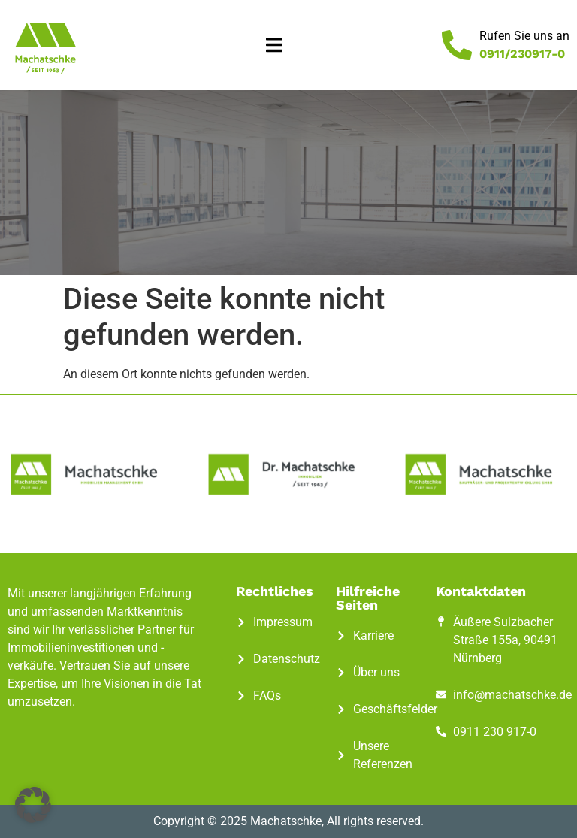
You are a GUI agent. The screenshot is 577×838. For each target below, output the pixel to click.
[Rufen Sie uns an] (457, 45)
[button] (274, 45)
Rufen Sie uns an (524, 36)
